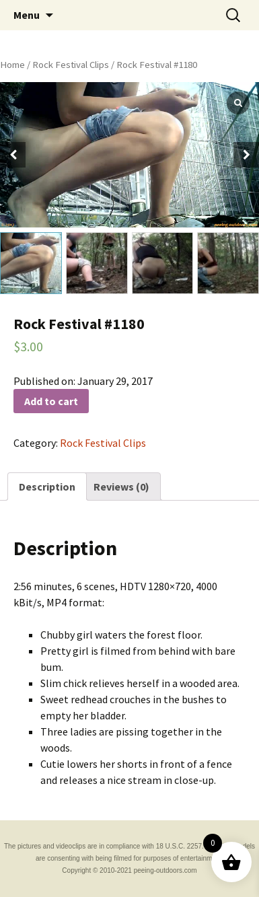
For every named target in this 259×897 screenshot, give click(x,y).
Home (12, 65)
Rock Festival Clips (70, 65)
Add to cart (51, 401)
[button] (246, 155)
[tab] (47, 486)
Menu (26, 15)
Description (47, 486)
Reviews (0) (121, 486)
